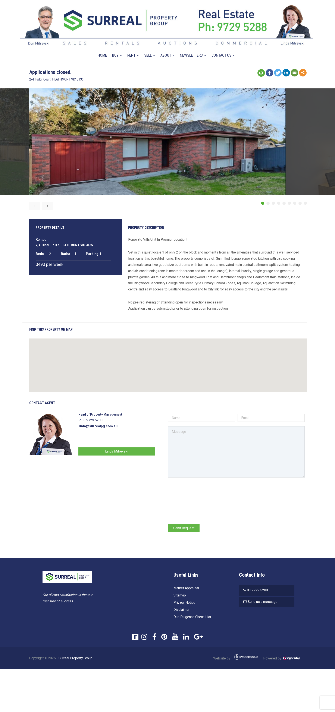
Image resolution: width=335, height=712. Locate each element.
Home (102, 49)
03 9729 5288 (257, 591)
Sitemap (179, 596)
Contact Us (222, 49)
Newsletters (191, 49)
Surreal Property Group (86, 659)
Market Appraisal (185, 589)
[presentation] (200, 490)
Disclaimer (181, 610)
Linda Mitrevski (123, 452)
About (166, 49)
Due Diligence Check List (191, 617)
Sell (148, 49)
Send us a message (263, 602)
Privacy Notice (183, 603)
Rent (132, 49)
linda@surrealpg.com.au (108, 427)
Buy (115, 49)
